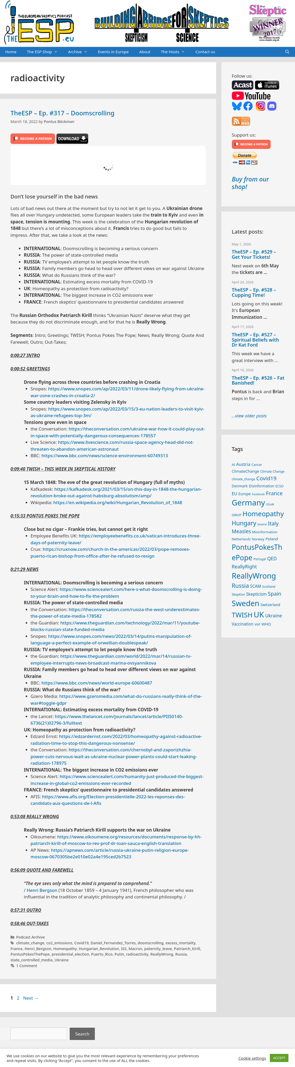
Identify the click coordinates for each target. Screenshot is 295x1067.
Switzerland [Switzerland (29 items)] (270, 604)
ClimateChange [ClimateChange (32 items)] (245, 471)
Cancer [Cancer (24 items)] (257, 464)
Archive (80, 52)
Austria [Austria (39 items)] (243, 464)
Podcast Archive (30, 937)
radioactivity (137, 954)
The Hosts (175, 52)
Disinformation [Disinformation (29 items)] (261, 485)
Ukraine (61, 959)
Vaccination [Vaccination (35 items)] (242, 624)
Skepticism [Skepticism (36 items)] (256, 594)
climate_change (30, 942)
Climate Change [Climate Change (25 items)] (272, 471)
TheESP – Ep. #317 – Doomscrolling (62, 113)
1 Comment (26, 965)
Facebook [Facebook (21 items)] (258, 494)
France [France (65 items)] (274, 493)
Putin (119, 954)
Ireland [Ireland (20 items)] (262, 524)
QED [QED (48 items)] (272, 558)
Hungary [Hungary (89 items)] (244, 523)
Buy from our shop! (250, 183)
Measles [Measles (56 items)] (241, 531)
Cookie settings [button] (252, 1058)
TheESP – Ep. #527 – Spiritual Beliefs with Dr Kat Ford (255, 339)
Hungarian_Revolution (99, 948)
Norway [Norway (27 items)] (258, 539)
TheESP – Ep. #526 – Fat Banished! (258, 380)
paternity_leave (158, 948)
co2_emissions (59, 942)
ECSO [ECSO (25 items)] (279, 486)
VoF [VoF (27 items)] (257, 624)
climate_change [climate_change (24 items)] (243, 479)
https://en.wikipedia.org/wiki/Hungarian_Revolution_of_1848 (117, 502)
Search (82, 1034)
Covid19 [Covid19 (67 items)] (266, 478)
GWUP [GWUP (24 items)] (237, 515)
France (16, 948)
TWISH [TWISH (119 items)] (242, 614)
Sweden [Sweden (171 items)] (246, 603)
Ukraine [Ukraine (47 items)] (273, 615)
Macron (135, 948)
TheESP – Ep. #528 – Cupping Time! (254, 292)
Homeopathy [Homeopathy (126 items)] (263, 513)
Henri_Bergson (38, 948)
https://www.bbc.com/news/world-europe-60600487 (96, 683)
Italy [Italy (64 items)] (273, 523)
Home (11, 51)
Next (31, 998)
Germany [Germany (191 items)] (248, 502)
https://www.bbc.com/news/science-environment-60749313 (104, 455)
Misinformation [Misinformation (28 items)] (264, 532)
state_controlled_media (31, 959)
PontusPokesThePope (30, 954)
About (144, 51)
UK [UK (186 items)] (259, 614)
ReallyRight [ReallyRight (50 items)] (244, 566)
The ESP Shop (45, 52)
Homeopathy (65, 948)
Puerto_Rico (102, 954)
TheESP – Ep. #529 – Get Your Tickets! (254, 254)
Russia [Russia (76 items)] (240, 585)
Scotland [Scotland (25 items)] (268, 586)
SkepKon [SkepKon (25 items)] (238, 594)
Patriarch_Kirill (187, 948)
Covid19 (81, 942)
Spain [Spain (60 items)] (274, 593)
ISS (124, 948)
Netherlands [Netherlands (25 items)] (241, 539)
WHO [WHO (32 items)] (266, 624)
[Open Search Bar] (287, 52)
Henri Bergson (42, 890)
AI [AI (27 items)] (233, 464)
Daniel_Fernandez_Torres (113, 942)
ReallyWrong (161, 954)
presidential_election (70, 954)
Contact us (205, 51)
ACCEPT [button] (279, 1057)
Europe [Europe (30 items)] (244, 493)
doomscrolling (151, 942)
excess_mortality (181, 942)
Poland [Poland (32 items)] (271, 538)
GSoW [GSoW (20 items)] (270, 504)
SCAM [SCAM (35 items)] (255, 586)
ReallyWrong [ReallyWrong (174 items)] (254, 575)
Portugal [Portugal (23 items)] (260, 559)
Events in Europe (113, 51)
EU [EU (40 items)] (234, 494)
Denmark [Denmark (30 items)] (240, 485)
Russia (181, 954)
